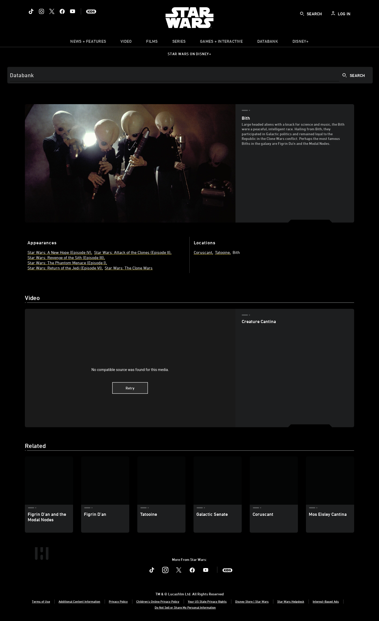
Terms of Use (41, 601)
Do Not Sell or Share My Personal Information (185, 607)
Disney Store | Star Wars (252, 601)
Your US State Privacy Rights (207, 601)
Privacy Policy (118, 601)
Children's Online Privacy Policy (157, 601)
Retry (130, 388)
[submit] (302, 14)
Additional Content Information (79, 601)
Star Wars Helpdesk (290, 601)
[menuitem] (126, 42)
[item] (88, 42)
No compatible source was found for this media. (130, 370)
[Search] (190, 75)
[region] (130, 368)
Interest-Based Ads (326, 601)
